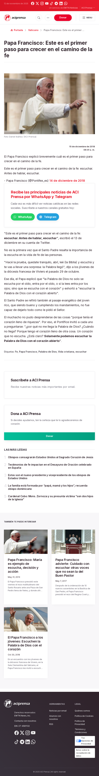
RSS (51, 724)
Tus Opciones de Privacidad (84, 741)
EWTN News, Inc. (22, 716)
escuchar (81, 352)
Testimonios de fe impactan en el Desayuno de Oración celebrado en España (49, 469)
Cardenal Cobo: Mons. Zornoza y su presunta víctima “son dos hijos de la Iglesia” (50, 501)
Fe (16, 352)
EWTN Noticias (70, 8)
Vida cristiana (66, 352)
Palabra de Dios (47, 352)
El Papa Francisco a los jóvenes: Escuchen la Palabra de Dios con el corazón (25, 646)
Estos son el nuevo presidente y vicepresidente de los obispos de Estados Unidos (49, 480)
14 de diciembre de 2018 (67, 180)
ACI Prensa (88, 7)
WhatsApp (28, 217)
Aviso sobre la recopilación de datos (83, 753)
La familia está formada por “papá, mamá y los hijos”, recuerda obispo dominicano (47, 490)
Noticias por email (58, 711)
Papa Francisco (28, 352)
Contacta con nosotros (25, 721)
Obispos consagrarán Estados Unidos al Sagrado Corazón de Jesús (50, 460)
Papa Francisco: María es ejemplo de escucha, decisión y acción (25, 569)
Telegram (62, 217)
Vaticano (33, 30)
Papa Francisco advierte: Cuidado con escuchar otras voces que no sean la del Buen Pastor (72, 571)
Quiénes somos (82, 711)
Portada (17, 30)
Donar (63, 17)
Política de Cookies (84, 716)
